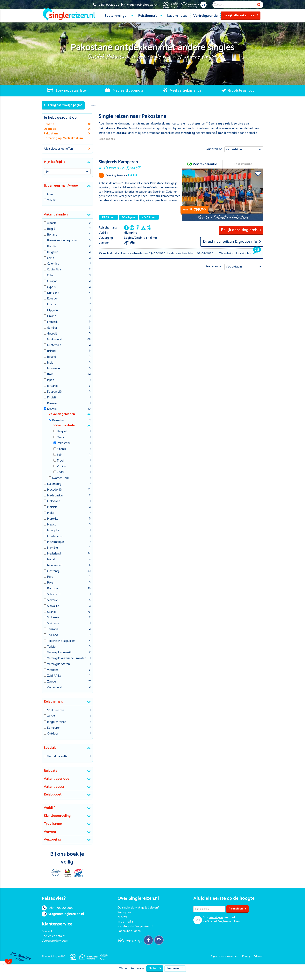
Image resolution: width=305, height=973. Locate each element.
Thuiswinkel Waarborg (67, 872)
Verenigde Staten (58, 664)
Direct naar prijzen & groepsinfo (232, 241)
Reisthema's (147, 16)
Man (50, 194)
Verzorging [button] (52, 839)
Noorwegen (54, 565)
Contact (47, 931)
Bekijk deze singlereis (241, 230)
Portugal (52, 588)
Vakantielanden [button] (56, 214)
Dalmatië (58, 420)
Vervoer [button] (50, 832)
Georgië (52, 334)
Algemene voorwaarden (224, 956)
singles (216, 917)
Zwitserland (54, 687)
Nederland (54, 554)
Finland (51, 316)
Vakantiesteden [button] (64, 425)
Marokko (52, 519)
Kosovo (52, 403)
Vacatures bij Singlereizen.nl (135, 926)
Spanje (51, 612)
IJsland (51, 351)
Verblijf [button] (49, 808)
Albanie (51, 223)
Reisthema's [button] (53, 702)
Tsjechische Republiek (61, 641)
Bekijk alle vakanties (241, 15)
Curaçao (52, 281)
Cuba (50, 275)
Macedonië (54, 490)
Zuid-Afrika (54, 676)
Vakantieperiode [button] (56, 779)
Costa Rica (54, 270)
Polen (50, 583)
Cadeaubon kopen (129, 931)
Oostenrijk (53, 571)
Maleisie (52, 507)
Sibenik (61, 449)
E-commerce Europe (55, 872)
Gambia (52, 328)
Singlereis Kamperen (139, 164)
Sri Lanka (53, 617)
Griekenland (54, 339)
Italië (50, 374)
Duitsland (53, 293)
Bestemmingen (116, 16)
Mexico (51, 525)
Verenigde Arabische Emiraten (66, 658)
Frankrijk (52, 322)
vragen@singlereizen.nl (63, 914)
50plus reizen (55, 710)
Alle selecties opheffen (58, 148)
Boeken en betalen (54, 936)
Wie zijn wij (124, 912)
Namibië (52, 548)
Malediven (53, 501)
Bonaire (52, 235)
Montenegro (55, 536)
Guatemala (54, 345)
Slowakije (53, 606)
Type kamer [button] (53, 824)
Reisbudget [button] (52, 794)
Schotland (53, 594)
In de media (125, 921)
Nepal (51, 559)
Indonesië (53, 368)
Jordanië (52, 386)
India (50, 363)
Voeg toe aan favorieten (258, 174)
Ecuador (52, 299)
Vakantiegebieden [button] (62, 414)
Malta (50, 513)
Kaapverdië (54, 392)
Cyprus (51, 287)
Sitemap (258, 956)
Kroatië (52, 409)
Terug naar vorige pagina (63, 105)
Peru (50, 577)
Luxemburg (54, 484)
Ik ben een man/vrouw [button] (61, 186)
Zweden (52, 682)
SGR (78, 872)
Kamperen (53, 728)
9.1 (203, 4)
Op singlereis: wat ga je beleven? (138, 907)
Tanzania (53, 629)
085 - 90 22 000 (58, 908)
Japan (50, 380)
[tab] (67, 162)
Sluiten (155, 968)
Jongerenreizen (56, 722)
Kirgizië (51, 398)
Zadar (60, 472)
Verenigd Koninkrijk (59, 652)
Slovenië (52, 600)
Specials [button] (50, 748)
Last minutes (177, 16)
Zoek (258, 4)
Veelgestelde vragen (55, 940)
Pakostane (64, 443)
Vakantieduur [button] (54, 787)
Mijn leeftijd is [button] (54, 162)
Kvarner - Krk (60, 478)
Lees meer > (107, 139)
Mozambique (55, 542)
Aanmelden (238, 909)
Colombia (53, 264)
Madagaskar (55, 496)
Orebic (61, 437)
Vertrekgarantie (205, 16)
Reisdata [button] (50, 771)
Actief (51, 716)
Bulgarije (52, 252)
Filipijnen (52, 310)
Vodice (61, 466)
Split (59, 455)
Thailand (52, 635)
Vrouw (51, 200)
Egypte (51, 304)
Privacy (246, 956)
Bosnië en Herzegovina (62, 240)
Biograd (62, 431)
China (50, 258)
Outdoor (52, 734)
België (51, 229)
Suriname (53, 623)
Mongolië (53, 530)
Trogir (61, 461)
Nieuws (122, 917)
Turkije (51, 647)
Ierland (51, 357)
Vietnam (52, 670)
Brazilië (51, 246)
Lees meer (175, 968)
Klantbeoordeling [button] (57, 816)
